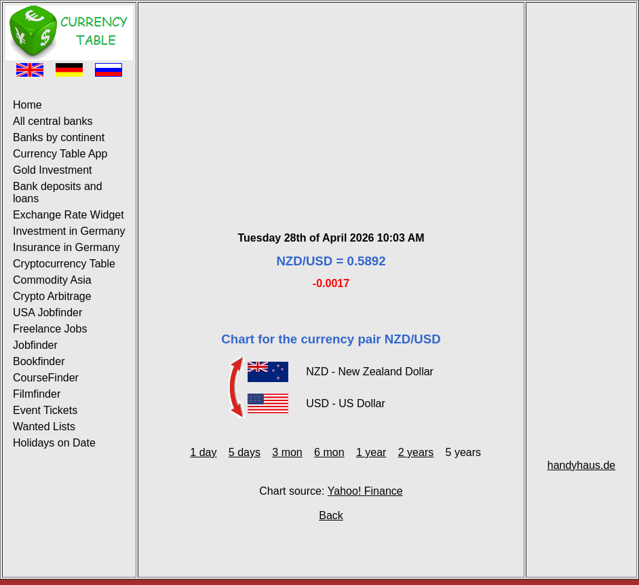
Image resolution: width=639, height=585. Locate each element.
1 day (203, 452)
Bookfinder (39, 361)
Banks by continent (58, 137)
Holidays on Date (54, 443)
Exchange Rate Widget (68, 215)
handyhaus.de (581, 465)
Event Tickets (45, 410)
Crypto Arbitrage (52, 296)
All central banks (52, 121)
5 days (244, 452)
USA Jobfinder (47, 312)
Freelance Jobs (50, 329)
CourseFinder (46, 377)
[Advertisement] (331, 100)
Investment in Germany (69, 231)
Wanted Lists (44, 426)
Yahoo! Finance (365, 491)
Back (331, 515)
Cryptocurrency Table (64, 263)
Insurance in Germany (66, 247)
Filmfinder (36, 394)
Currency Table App (60, 153)
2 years (415, 452)
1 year (371, 452)
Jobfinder (35, 345)
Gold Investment (52, 170)
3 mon (287, 452)
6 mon (329, 452)
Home (27, 105)
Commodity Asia (52, 280)
